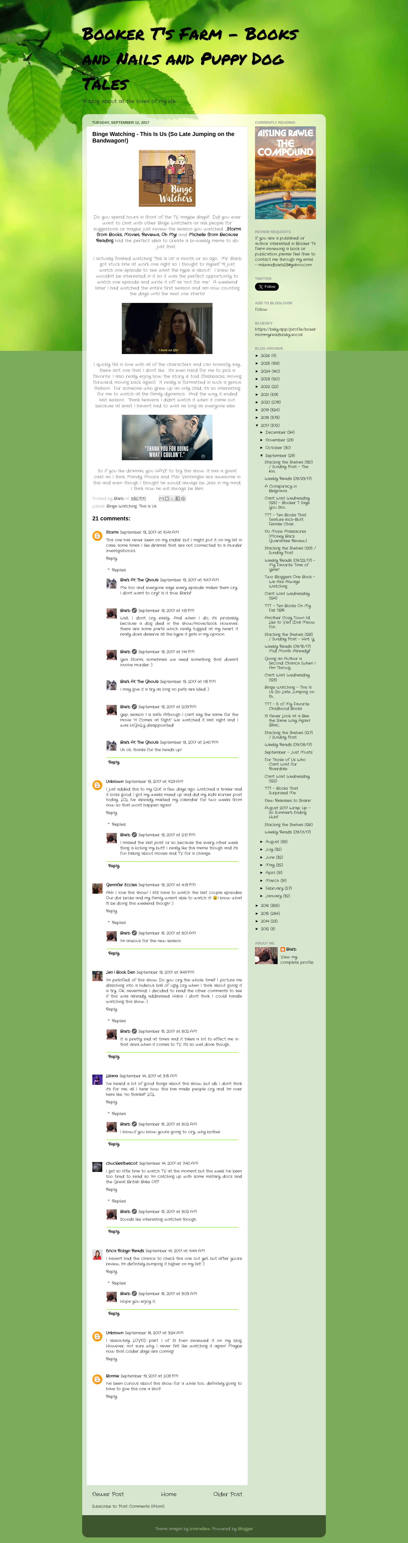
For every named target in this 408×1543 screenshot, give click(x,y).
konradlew (200, 1529)
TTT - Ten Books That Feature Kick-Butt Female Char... (285, 519)
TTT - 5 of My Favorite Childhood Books (287, 706)
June (270, 857)
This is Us (147, 506)
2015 (265, 913)
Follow (261, 309)
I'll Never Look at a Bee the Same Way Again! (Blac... (287, 720)
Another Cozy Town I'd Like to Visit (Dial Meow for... (290, 622)
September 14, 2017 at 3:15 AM (148, 1076)
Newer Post (108, 1494)
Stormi (112, 532)
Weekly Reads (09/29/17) (288, 478)
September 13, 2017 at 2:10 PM (167, 835)
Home (169, 1494)
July (270, 849)
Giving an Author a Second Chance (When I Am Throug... (290, 663)
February (275, 888)
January (274, 896)
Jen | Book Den (120, 972)
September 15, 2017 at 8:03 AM (168, 1294)
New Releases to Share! (288, 800)
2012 (265, 929)
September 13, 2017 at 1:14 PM (167, 652)
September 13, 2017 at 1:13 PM (166, 611)
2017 (265, 425)
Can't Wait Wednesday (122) (287, 779)
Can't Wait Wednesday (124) (287, 596)
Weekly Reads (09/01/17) (288, 832)
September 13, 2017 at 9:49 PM (165, 972)
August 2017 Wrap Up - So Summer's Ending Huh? (288, 812)
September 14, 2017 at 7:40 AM (168, 1163)
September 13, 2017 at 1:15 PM (188, 681)
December (276, 432)
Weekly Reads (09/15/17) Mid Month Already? (288, 649)
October (274, 448)
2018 (265, 417)
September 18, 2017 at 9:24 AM (154, 1333)
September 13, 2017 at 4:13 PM (167, 885)
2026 (266, 356)
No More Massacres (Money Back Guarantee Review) (286, 536)
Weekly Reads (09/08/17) (288, 745)
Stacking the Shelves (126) (289, 825)
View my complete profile (296, 959)
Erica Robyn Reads (125, 1251)
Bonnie (112, 1376)
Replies (119, 570)
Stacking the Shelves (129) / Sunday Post (290, 551)
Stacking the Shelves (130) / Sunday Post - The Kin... (289, 467)
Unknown (114, 781)
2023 (266, 379)
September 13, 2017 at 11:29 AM (154, 781)
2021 (265, 394)
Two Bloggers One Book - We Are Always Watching (290, 581)
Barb (125, 611)
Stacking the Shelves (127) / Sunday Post (289, 735)
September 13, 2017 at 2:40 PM (189, 742)
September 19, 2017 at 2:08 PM (149, 1376)
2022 (266, 387)
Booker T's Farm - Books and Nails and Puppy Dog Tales (189, 58)
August (272, 842)
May (270, 865)
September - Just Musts (289, 752)
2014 (266, 921)
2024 (266, 371)
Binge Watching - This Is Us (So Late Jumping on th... (289, 692)
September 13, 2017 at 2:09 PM (167, 707)
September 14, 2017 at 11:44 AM (175, 1251)
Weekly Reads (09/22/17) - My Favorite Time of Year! (290, 565)
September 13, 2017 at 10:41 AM (149, 532)
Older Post (227, 1494)
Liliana (112, 1076)
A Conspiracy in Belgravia (281, 489)
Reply (111, 558)
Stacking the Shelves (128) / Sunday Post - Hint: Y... (290, 637)
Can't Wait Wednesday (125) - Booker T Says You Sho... (287, 503)
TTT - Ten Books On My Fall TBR (288, 608)
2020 (266, 402)
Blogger (245, 1529)
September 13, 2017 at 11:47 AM (189, 580)
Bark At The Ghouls (139, 580)
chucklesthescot (121, 1163)
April (271, 873)
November (276, 440)
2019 (265, 410)
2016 (265, 905)
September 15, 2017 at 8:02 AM (168, 1031)
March (272, 880)
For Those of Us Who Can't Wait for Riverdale (285, 764)
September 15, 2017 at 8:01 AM (167, 933)
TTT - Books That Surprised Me (281, 791)
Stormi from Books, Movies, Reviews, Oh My (169, 232)
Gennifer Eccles (121, 885)
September (276, 455)
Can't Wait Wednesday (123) (287, 677)
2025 (266, 363)
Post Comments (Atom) (141, 1506)
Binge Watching (122, 506)
